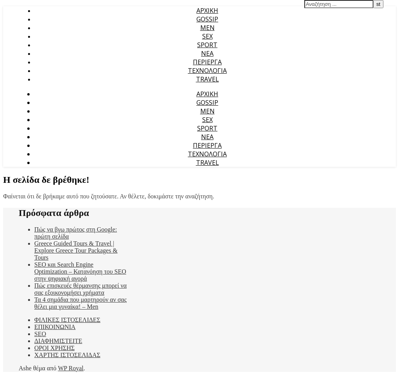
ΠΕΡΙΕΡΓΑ (207, 62)
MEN (207, 27)
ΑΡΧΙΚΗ (207, 10)
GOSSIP (207, 19)
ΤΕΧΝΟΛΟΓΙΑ (207, 70)
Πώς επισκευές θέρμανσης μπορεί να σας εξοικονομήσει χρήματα (80, 289)
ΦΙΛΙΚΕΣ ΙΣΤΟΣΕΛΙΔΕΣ (67, 320)
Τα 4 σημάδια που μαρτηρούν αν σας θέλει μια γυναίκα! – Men (80, 303)
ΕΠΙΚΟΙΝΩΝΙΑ (55, 327)
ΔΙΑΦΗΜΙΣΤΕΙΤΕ (58, 341)
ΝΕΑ (207, 53)
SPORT (207, 45)
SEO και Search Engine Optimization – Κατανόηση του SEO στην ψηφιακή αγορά (80, 271)
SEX (207, 36)
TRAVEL (207, 79)
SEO (40, 334)
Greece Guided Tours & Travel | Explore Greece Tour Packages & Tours (76, 250)
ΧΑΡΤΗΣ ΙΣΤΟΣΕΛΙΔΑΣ (67, 355)
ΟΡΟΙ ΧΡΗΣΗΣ (54, 348)
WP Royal (71, 368)
